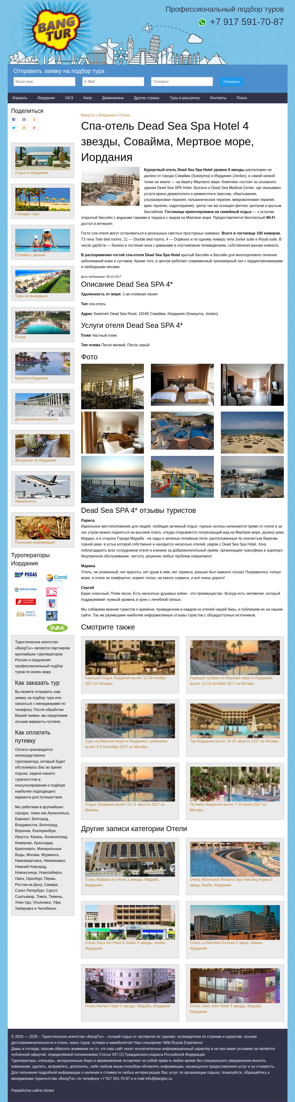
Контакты (218, 98)
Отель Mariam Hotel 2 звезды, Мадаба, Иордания (130, 988)
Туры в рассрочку (185, 98)
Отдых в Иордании (42, 161)
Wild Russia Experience (183, 1043)
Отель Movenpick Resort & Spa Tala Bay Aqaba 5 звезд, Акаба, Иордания (235, 864)
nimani (48, 1090)
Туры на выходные (42, 284)
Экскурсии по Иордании (42, 448)
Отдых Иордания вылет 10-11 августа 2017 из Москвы (130, 789)
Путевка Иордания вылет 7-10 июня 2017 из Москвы (235, 789)
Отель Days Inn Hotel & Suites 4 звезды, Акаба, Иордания (130, 927)
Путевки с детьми (42, 243)
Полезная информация (42, 530)
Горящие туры (42, 202)
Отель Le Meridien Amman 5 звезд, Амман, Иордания (235, 927)
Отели (42, 325)
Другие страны (146, 98)
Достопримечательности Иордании (42, 410)
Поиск (242, 98)
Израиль (20, 98)
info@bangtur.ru (158, 1079)
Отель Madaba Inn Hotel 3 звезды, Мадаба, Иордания (130, 864)
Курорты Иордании (42, 366)
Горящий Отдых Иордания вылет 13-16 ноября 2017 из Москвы (130, 663)
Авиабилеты (42, 489)
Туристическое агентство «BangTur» (73, 1037)
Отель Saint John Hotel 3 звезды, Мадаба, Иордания (235, 991)
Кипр (87, 98)
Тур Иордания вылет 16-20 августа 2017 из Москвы (235, 723)
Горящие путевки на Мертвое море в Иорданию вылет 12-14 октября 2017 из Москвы (235, 663)
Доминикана (113, 98)
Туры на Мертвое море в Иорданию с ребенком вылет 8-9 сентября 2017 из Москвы (130, 726)
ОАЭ (69, 98)
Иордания (46, 98)
